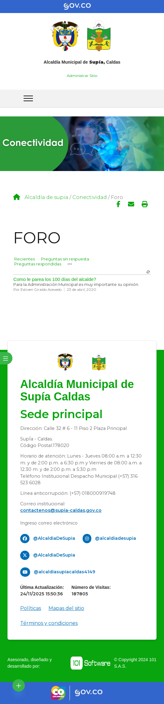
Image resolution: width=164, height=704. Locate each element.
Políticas (30, 608)
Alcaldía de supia (46, 197)
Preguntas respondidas (37, 263)
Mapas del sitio (66, 608)
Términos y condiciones (49, 623)
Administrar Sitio (82, 75)
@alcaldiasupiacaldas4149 (64, 572)
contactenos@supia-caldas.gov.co (61, 510)
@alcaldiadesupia (115, 538)
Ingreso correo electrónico (49, 523)
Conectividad (89, 197)
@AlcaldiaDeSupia (54, 538)
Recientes (24, 258)
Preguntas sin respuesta (65, 258)
